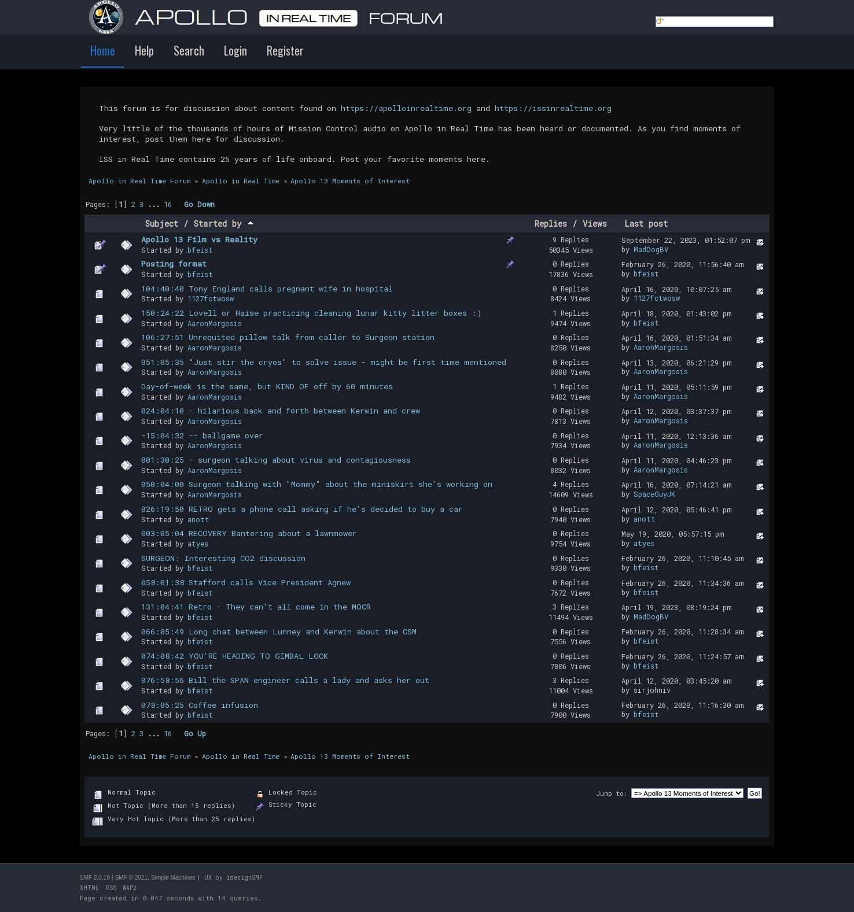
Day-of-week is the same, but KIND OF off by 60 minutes (267, 386)
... (156, 204)
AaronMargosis (214, 323)
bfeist (200, 249)
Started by (224, 223)
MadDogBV (651, 249)
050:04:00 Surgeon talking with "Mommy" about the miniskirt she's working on (316, 484)
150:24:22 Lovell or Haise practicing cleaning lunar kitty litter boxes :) (311, 313)
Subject (161, 223)
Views (595, 223)
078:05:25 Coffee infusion (199, 705)
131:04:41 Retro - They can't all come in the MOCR (256, 606)
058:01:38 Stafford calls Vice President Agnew (246, 582)
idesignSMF (244, 877)
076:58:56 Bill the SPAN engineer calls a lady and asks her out (285, 680)
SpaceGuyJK (654, 494)
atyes (197, 543)
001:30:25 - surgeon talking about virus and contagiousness (276, 460)
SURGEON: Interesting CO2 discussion (223, 558)
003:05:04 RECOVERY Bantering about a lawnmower (249, 533)
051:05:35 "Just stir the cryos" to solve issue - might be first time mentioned (323, 362)
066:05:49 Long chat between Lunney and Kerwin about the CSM (279, 631)
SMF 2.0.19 (95, 877)
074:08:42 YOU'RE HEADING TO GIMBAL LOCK (234, 656)
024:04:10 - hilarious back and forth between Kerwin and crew (280, 410)
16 (168, 204)
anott (198, 519)
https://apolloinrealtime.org (406, 108)
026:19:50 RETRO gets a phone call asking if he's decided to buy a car (302, 509)
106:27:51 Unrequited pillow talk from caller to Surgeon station (288, 337)
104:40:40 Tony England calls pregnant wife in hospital (267, 288)
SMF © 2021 (131, 877)
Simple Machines (173, 877)
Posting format (174, 264)
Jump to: (611, 793)
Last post (646, 223)
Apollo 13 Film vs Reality (199, 239)
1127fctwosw (210, 298)
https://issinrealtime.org (553, 108)
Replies (551, 223)
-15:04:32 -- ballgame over (202, 435)
